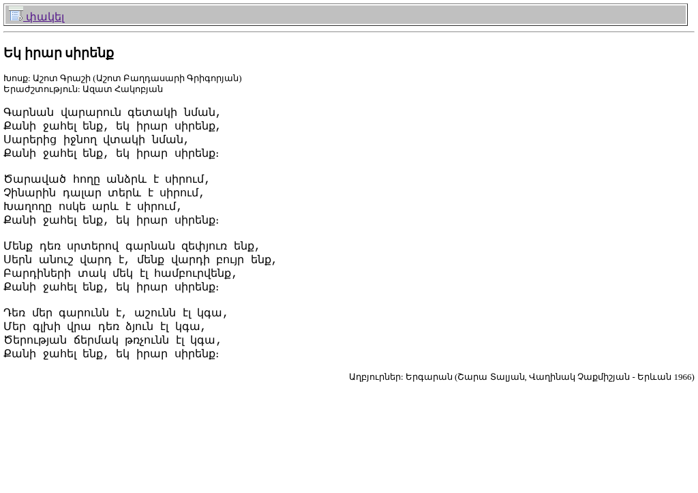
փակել (36, 17)
